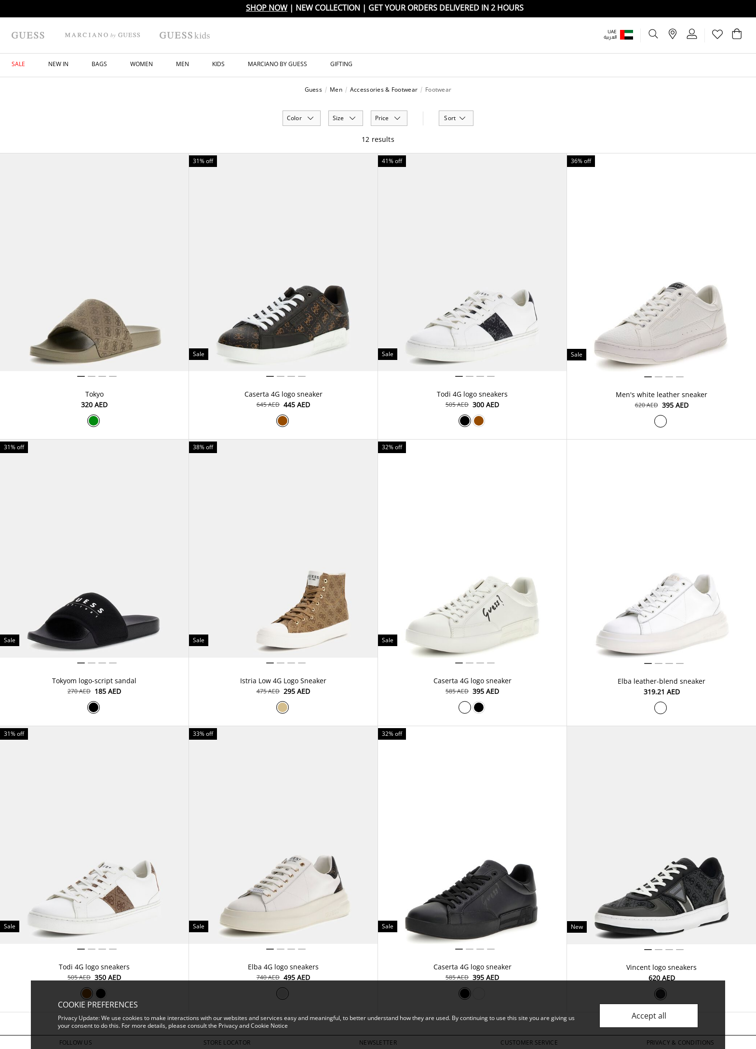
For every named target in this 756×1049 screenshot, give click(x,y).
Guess (313, 90)
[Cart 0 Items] (736, 36)
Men (336, 90)
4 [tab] (113, 376)
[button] (625, 34)
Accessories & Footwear (384, 90)
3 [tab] (102, 376)
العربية (610, 37)
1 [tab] (81, 376)
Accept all (649, 1015)
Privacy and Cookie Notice (253, 1025)
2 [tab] (91, 376)
